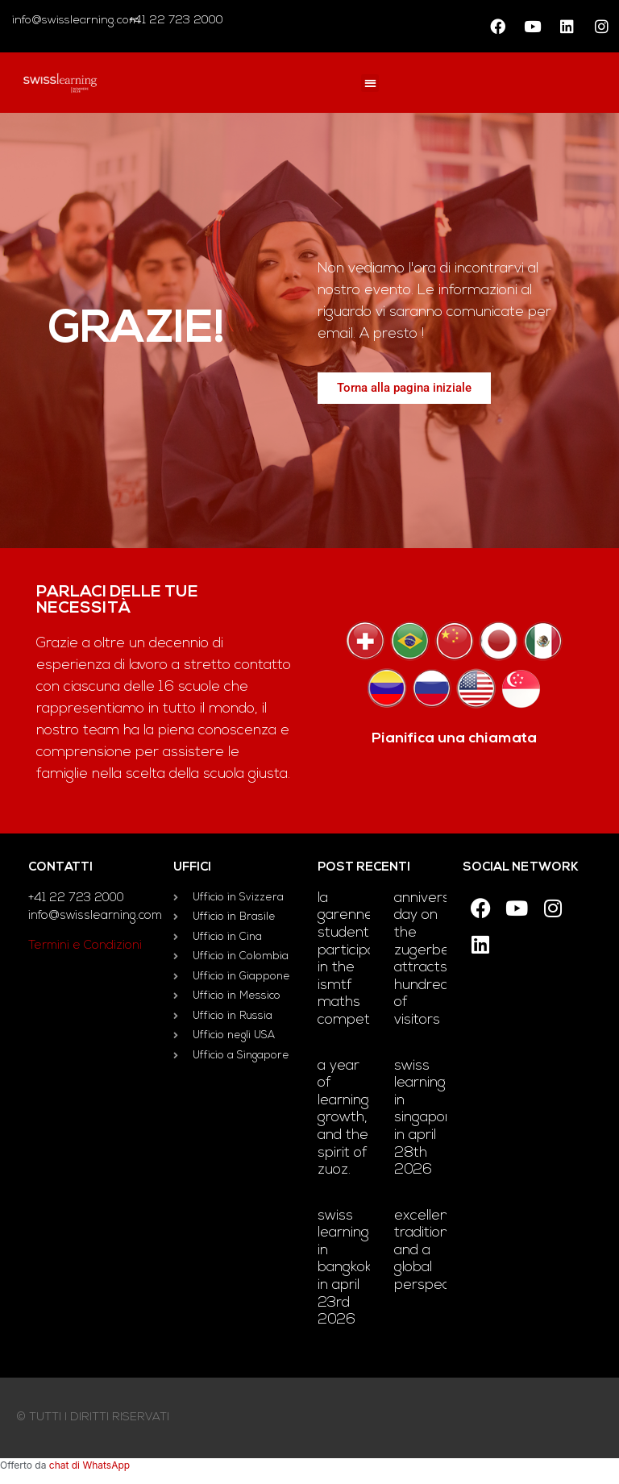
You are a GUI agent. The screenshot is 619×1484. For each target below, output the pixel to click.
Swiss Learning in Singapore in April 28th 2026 (426, 1118)
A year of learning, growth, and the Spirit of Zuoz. (345, 1118)
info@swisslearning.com (75, 21)
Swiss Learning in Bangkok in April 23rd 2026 (345, 1268)
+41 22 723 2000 (174, 21)
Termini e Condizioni (85, 946)
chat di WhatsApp (89, 1465)
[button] (370, 83)
